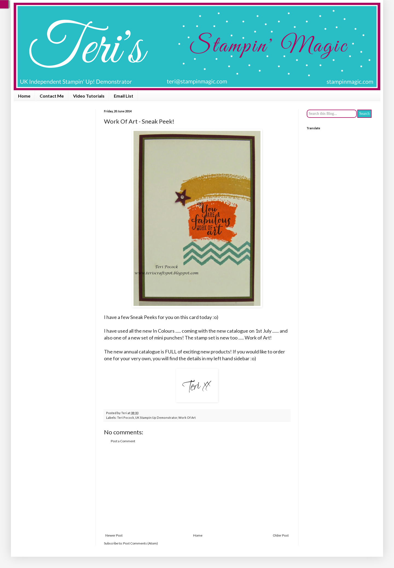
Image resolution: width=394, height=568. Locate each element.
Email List (123, 95)
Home (24, 95)
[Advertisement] (197, 488)
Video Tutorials (89, 95)
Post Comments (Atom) (140, 543)
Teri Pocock (125, 417)
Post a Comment (123, 441)
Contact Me (52, 95)
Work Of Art (187, 417)
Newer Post (114, 535)
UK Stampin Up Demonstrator (156, 417)
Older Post (281, 535)
